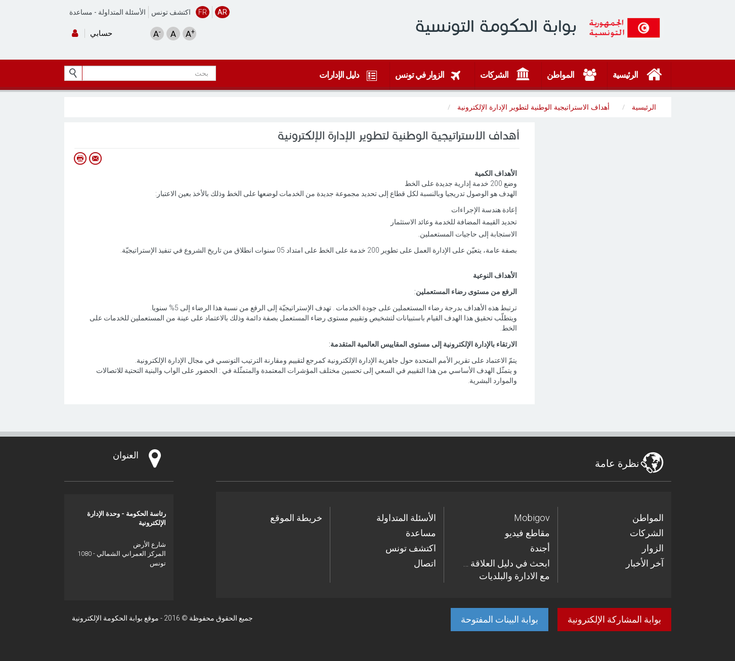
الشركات (647, 533)
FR (202, 12)
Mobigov (532, 517)
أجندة (540, 548)
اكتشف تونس (171, 12)
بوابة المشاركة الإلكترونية (614, 619)
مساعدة (81, 12)
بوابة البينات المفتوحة (499, 619)
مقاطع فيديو (527, 533)
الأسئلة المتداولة (122, 12)
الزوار (653, 548)
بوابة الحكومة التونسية (496, 26)
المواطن (648, 517)
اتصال (425, 563)
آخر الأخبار (645, 563)
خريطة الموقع (296, 517)
